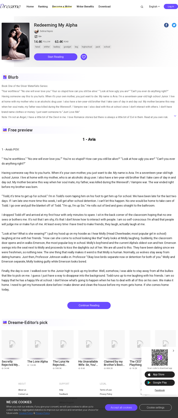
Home (30, 6)
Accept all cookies (121, 407)
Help (61, 390)
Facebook (160, 390)
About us (22, 390)
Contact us (23, 394)
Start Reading (56, 56)
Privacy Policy (42, 413)
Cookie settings (155, 407)
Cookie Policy (26, 413)
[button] (55, 56)
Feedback (63, 394)
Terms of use (106, 390)
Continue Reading (89, 305)
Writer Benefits (85, 6)
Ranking (43, 6)
